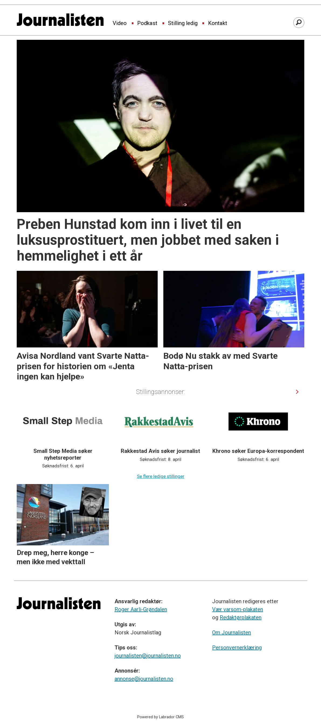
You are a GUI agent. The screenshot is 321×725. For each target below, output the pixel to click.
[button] (297, 392)
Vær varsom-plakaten (237, 609)
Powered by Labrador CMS (160, 717)
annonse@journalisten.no (144, 679)
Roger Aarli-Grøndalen (141, 609)
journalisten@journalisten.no (148, 655)
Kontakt (217, 23)
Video (120, 23)
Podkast (147, 23)
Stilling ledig (183, 23)
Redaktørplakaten (240, 617)
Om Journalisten (231, 632)
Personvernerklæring (237, 647)
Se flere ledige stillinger (160, 476)
